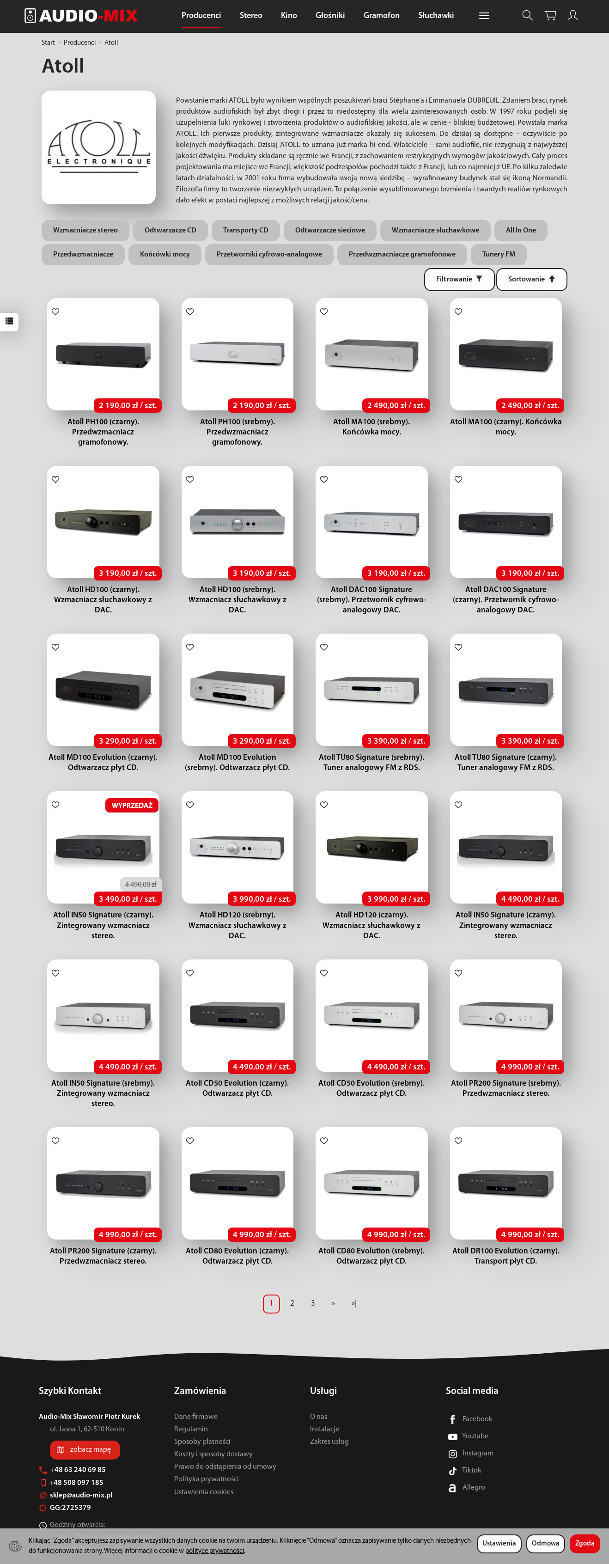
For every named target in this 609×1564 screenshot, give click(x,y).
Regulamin (191, 1398)
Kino (289, 16)
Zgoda (585, 1543)
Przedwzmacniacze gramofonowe (402, 254)
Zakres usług (329, 1411)
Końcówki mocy (165, 254)
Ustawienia (499, 1543)
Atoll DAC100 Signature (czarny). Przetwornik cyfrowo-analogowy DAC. (505, 590)
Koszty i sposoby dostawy (213, 1424)
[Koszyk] (550, 15)
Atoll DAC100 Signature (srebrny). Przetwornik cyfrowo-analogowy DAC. (372, 590)
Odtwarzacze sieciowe (330, 230)
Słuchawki (436, 16)
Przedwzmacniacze (83, 254)
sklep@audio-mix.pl (75, 1465)
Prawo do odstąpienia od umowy (225, 1436)
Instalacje (324, 1398)
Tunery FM (498, 254)
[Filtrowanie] (459, 279)
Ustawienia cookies (203, 1461)
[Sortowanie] (531, 279)
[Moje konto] (573, 15)
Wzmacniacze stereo (85, 230)
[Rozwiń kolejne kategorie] (484, 16)
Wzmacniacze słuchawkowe (435, 230)
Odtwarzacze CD (170, 230)
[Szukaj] (527, 15)
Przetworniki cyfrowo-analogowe (269, 254)
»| (354, 1273)
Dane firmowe (196, 1386)
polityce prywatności (214, 1551)
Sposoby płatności (202, 1411)
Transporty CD (245, 230)
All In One (521, 230)
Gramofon (382, 16)
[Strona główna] (83, 15)
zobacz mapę (90, 1419)
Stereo (251, 16)
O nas (318, 1386)
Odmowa (546, 1543)
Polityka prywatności (206, 1449)
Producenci (201, 16)
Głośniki (330, 16)
